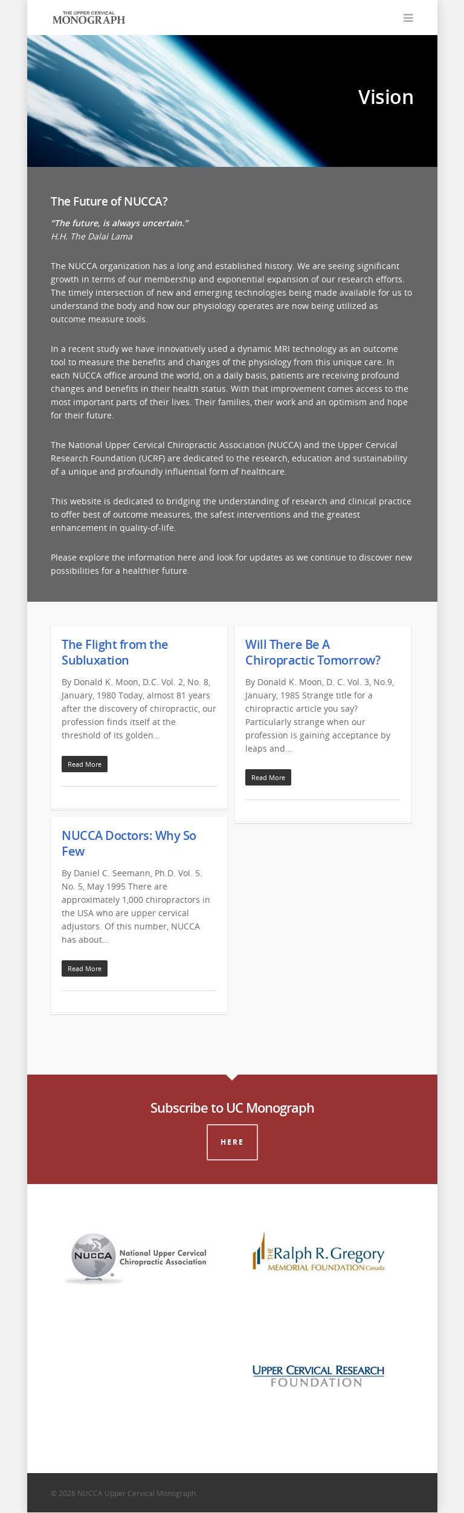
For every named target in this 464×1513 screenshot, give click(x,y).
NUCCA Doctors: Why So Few (129, 844)
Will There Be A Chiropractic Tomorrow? (312, 653)
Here (232, 1142)
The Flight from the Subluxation (115, 653)
